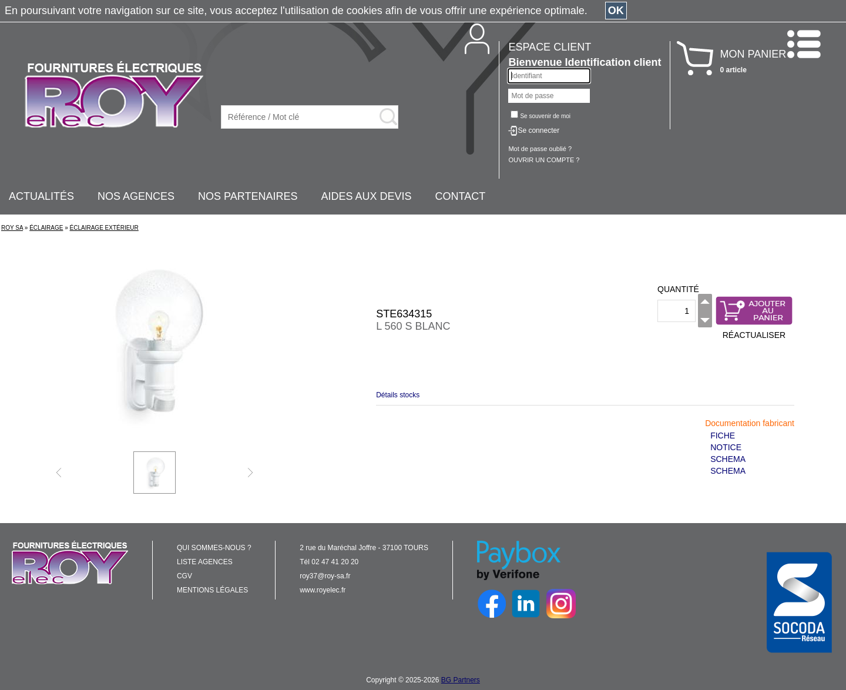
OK (616, 10)
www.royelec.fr (322, 590)
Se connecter (538, 130)
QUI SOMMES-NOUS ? (214, 548)
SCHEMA (728, 459)
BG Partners (460, 680)
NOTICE (725, 447)
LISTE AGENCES (205, 562)
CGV (184, 576)
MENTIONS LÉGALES (212, 590)
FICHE (722, 435)
